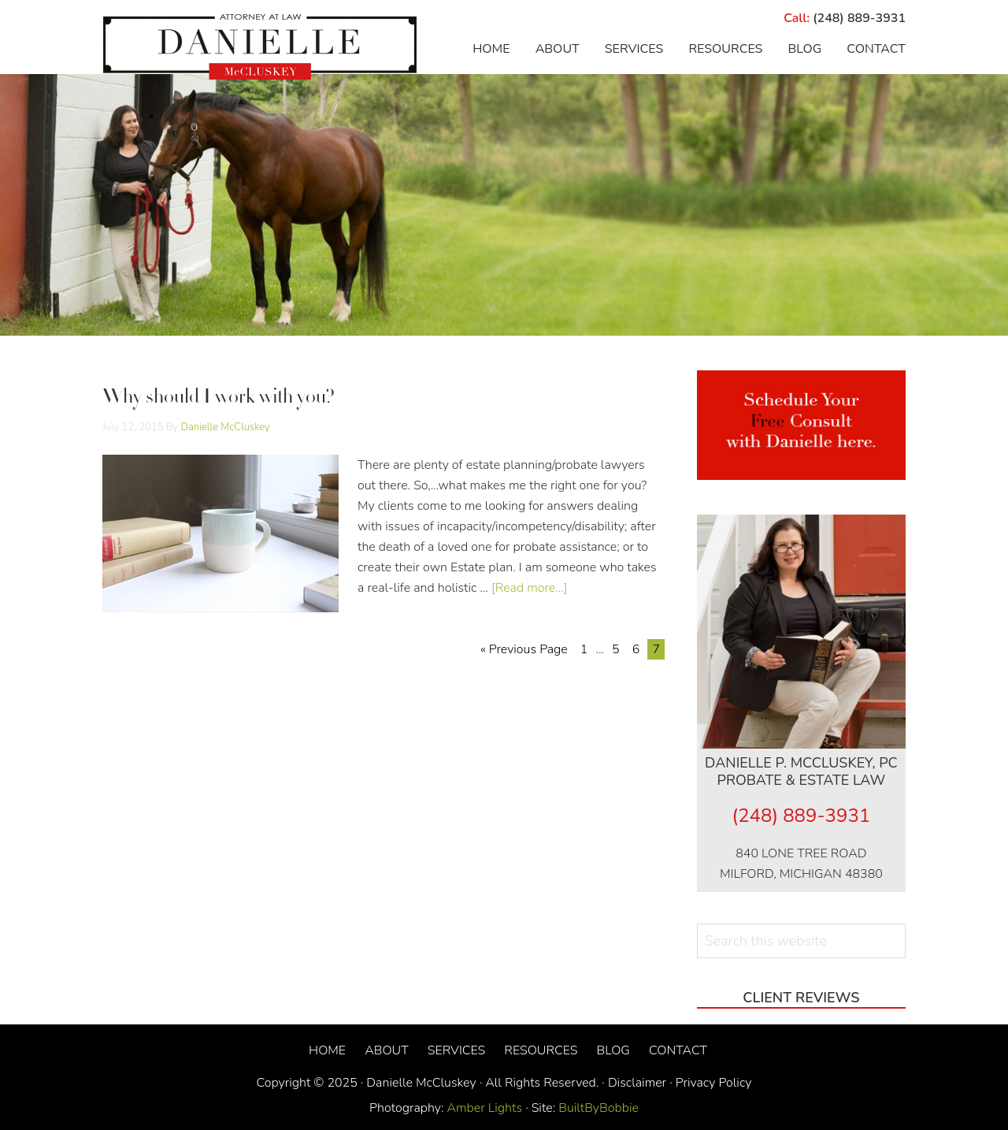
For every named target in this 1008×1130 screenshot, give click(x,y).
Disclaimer (637, 1082)
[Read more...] (529, 588)
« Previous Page (524, 649)
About (387, 1050)
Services (457, 1050)
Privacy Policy (714, 1082)
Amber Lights (485, 1108)
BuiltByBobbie (597, 1108)
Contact (678, 1050)
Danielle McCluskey (259, 47)
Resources (540, 1050)
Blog (612, 1050)
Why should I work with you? (218, 398)
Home (327, 1050)
